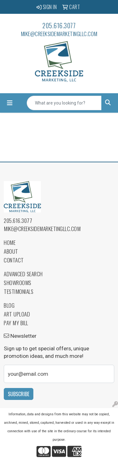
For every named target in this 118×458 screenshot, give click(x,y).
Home (9, 242)
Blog (9, 305)
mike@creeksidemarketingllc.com (59, 34)
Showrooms (17, 282)
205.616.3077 (59, 25)
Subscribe (18, 394)
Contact (14, 260)
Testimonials (18, 291)
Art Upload (17, 314)
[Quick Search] (64, 103)
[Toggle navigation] (9, 103)
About (11, 251)
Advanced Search (23, 274)
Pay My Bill (16, 323)
